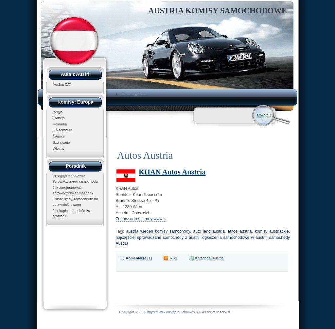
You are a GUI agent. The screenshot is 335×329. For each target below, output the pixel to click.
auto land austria (209, 231)
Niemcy (59, 136)
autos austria (240, 231)
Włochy (58, 148)
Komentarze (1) (139, 258)
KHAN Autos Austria (172, 172)
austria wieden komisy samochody (158, 231)
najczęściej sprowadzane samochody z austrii (158, 237)
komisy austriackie (272, 231)
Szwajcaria (61, 142)
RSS (173, 258)
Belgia (58, 112)
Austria (58, 84)
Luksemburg (63, 130)
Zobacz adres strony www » (141, 219)
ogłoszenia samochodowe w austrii (234, 237)
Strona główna (135, 93)
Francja (59, 118)
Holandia (60, 124)
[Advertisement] (194, 139)
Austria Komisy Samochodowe (217, 10)
